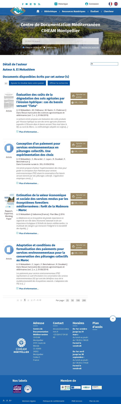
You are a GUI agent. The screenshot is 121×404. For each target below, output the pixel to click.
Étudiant (95, 11)
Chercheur (109, 11)
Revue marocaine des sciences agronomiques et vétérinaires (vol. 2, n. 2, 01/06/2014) (40, 268)
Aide (76, 47)
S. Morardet (37, 159)
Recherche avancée (90, 47)
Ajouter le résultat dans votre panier (27, 83)
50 (72, 300)
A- (4, 400)
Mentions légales (29, 401)
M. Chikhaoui (37, 110)
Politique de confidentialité (53, 401)
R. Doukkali (58, 159)
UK (115, 3)
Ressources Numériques (73, 11)
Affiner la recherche (59, 83)
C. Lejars (47, 159)
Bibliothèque (50, 11)
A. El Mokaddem (23, 110)
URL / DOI (78, 102)
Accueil (38, 11)
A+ (10, 400)
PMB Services (77, 401)
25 (67, 300)
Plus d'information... (29, 131)
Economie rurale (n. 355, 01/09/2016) (38, 164)
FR (110, 3)
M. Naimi (49, 110)
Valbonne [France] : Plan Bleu (45, 214)
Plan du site (94, 401)
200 (84, 300)
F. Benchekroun (48, 264)
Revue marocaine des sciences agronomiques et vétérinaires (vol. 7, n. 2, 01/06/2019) (40, 114)
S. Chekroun (59, 110)
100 (78, 300)
